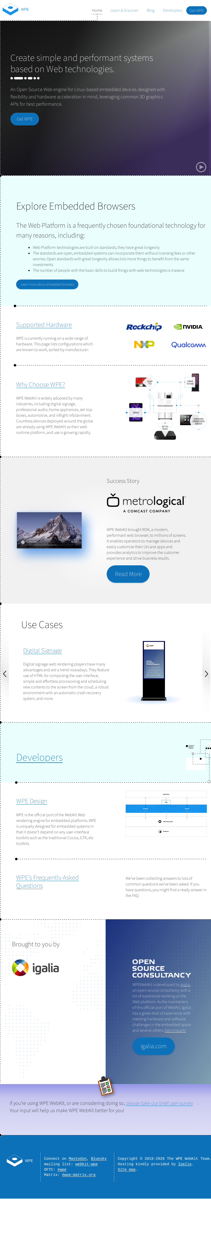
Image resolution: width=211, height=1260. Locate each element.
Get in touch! (175, 1030)
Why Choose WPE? (40, 384)
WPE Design (31, 801)
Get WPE (196, 11)
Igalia (185, 984)
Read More (128, 574)
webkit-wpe (86, 1165)
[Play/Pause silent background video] (201, 167)
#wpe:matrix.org (78, 1177)
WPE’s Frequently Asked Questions (47, 881)
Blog (151, 10)
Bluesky (99, 1159)
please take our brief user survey (159, 1103)
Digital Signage (42, 650)
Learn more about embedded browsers (47, 284)
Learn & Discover (124, 10)
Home (97, 10)
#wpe (61, 1171)
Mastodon (78, 1159)
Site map (127, 1171)
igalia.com (153, 1046)
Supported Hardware (44, 325)
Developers (172, 10)
